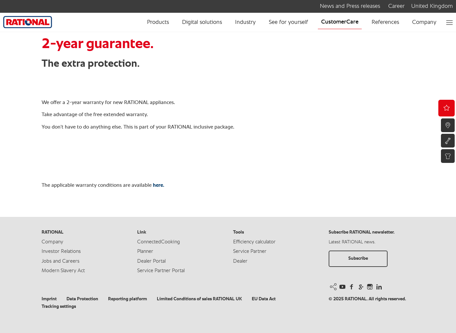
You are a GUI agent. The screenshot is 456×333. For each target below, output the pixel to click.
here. (158, 185)
